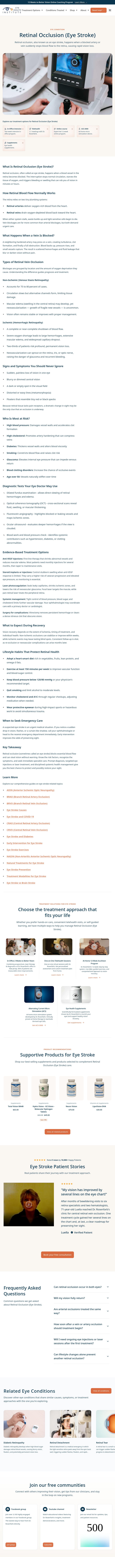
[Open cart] (110, 10)
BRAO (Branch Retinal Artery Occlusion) (28, 796)
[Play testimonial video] (29, 1204)
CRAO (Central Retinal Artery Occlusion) (28, 823)
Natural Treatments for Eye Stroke (25, 863)
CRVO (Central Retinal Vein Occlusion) (27, 829)
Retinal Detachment (60, 1442)
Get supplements (76, 1022)
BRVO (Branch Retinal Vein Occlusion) (27, 803)
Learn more (21, 975)
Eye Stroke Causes (17, 810)
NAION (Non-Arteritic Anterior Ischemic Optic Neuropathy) (39, 856)
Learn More (81, 2)
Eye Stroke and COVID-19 (20, 816)
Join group (11, 1545)
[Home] (12, 10)
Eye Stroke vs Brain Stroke (21, 882)
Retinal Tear (102, 1442)
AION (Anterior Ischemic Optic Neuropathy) (30, 790)
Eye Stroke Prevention (19, 869)
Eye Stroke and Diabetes (20, 836)
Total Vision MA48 (15, 1106)
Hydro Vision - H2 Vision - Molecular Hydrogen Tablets (43, 1109)
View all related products (57, 1132)
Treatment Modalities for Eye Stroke (26, 876)
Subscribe (48, 1545)
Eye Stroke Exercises (18, 849)
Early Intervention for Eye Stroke (24, 843)
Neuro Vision (71, 1106)
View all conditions (101, 1391)
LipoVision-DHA (99, 1106)
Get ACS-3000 (39, 1025)
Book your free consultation (57, 1254)
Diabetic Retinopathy (14, 1442)
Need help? (98, 10)
